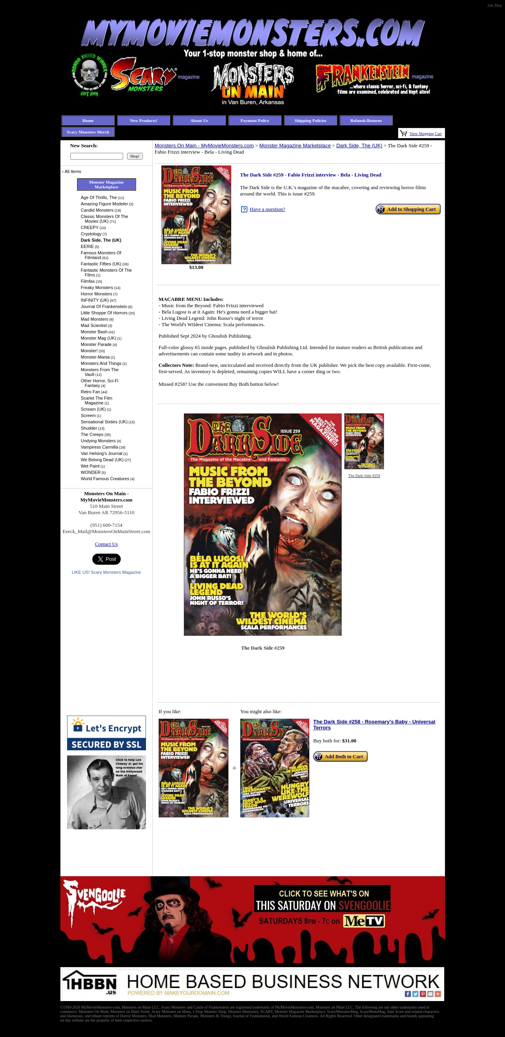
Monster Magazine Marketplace (295, 145)
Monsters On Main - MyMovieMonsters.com (204, 145)
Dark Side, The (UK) (359, 145)
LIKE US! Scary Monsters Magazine (106, 572)
